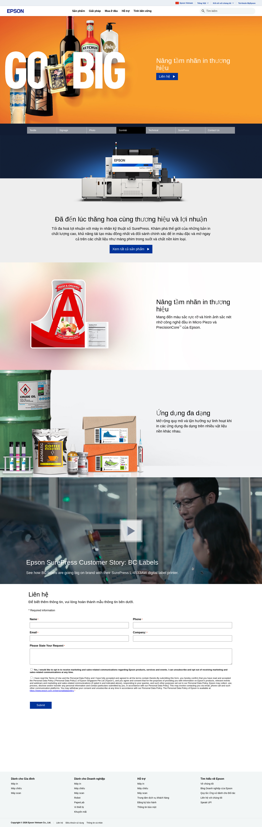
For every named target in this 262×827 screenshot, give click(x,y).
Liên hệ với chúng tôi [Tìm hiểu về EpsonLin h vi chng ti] (211, 797)
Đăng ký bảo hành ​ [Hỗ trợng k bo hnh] (147, 802)
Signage (63, 130)
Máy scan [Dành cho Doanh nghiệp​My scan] (79, 793)
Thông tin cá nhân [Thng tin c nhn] (95, 823)
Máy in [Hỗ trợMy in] (140, 783)
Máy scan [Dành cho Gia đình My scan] (16, 793)
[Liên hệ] (167, 76)
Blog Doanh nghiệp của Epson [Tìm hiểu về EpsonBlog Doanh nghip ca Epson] (216, 788)
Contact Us (213, 130)
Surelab (123, 130)
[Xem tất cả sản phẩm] (131, 249)
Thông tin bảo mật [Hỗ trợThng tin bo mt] (146, 807)
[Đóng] (131, 531)
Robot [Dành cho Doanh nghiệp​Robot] (77, 797)
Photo (92, 130)
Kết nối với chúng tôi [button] (223, 3)
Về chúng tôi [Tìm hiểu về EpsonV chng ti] (207, 783)
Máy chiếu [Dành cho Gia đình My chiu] (16, 788)
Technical (153, 130)
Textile (33, 130)
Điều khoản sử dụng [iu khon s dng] (75, 823)
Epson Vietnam (184, 3)
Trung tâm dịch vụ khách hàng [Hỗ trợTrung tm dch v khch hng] (153, 797)
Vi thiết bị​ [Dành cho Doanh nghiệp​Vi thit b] (79, 807)
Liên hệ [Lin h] (59, 823)
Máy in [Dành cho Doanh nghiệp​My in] (77, 783)
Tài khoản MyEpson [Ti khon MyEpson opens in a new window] (246, 3)
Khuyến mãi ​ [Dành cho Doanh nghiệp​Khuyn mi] (80, 811)
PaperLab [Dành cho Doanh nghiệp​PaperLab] (79, 802)
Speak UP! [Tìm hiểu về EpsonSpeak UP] (206, 802)
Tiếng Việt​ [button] (203, 3)
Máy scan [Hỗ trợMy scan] (142, 793)
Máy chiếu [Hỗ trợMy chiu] (142, 788)
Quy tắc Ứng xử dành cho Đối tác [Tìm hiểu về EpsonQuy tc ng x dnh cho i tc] (218, 793)
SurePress (183, 130)
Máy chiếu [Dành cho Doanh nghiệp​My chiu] (79, 788)
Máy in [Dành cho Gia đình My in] (14, 783)
